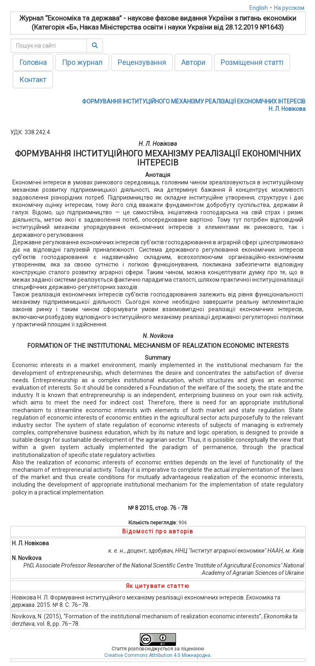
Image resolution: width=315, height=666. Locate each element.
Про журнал (82, 62)
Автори (193, 62)
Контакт (32, 79)
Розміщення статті (252, 62)
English (258, 8)
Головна (33, 62)
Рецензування (142, 62)
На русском (289, 8)
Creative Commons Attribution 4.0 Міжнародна (157, 655)
